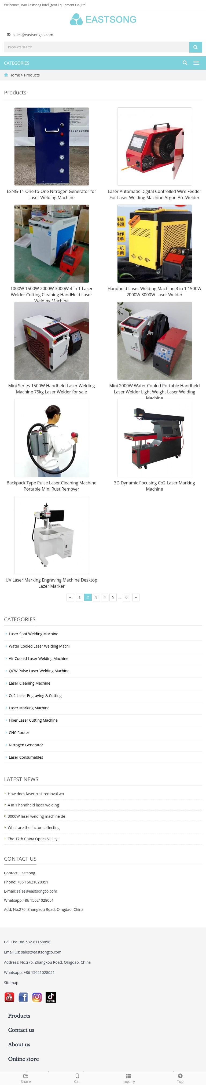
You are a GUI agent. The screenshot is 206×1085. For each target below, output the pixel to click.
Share (26, 1078)
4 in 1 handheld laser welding (33, 805)
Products (32, 75)
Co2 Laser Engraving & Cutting (35, 695)
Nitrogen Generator (26, 744)
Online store (23, 1059)
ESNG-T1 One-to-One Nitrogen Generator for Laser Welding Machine (51, 194)
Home (14, 75)
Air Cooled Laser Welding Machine (38, 658)
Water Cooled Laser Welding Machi (39, 646)
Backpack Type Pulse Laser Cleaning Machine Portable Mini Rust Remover (52, 486)
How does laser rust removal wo (36, 793)
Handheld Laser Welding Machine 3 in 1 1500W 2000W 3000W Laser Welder (154, 292)
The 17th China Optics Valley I (34, 838)
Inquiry (128, 1078)
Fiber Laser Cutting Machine (33, 720)
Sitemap (11, 982)
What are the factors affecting (34, 827)
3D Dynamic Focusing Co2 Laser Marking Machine (154, 486)
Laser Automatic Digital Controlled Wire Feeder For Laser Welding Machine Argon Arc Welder (154, 194)
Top (180, 1078)
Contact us (21, 1030)
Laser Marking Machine (29, 707)
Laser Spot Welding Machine (33, 633)
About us (19, 1045)
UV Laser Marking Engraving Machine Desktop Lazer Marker (51, 583)
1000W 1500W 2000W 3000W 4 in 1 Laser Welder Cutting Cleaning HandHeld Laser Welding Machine (51, 295)
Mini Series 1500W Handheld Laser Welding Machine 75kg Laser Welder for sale (51, 389)
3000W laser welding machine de (36, 816)
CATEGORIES (16, 63)
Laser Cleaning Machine (29, 683)
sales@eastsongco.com (33, 34)
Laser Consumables (26, 757)
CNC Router (19, 732)
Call (77, 1078)
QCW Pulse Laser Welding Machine (39, 670)
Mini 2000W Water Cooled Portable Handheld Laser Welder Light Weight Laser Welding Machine (154, 392)
